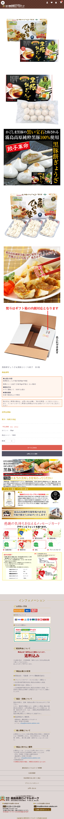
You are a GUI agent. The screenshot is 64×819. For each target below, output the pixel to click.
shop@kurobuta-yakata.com (29, 723)
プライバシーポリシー (32, 783)
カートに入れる (32, 447)
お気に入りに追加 (32, 454)
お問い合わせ (32, 788)
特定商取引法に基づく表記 (32, 778)
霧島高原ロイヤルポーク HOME (32, 768)
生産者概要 (32, 773)
